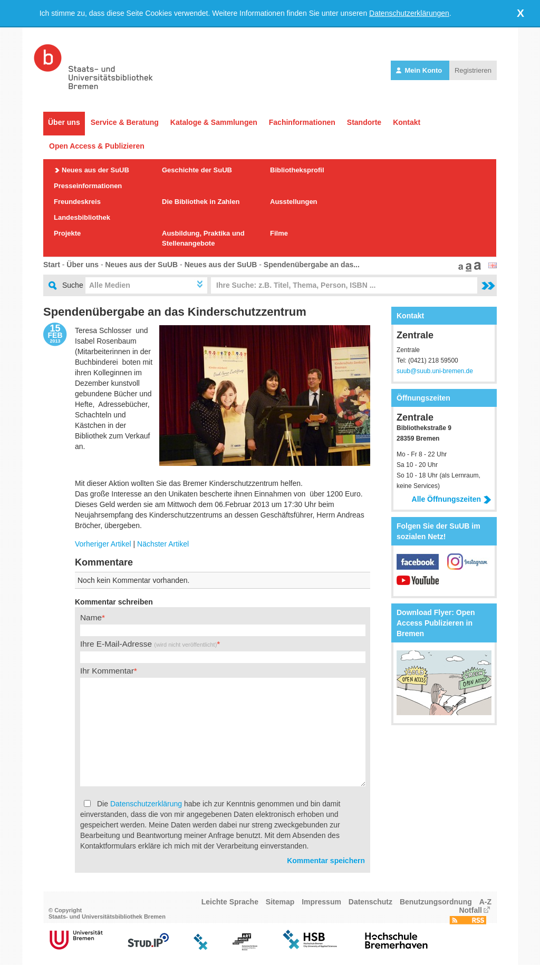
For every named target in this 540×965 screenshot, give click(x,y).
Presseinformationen (88, 186)
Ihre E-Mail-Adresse (148, 643)
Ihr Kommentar (107, 670)
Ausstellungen (293, 202)
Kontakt (406, 122)
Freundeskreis (77, 202)
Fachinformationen (302, 122)
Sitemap (280, 902)
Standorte (364, 122)
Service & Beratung (125, 122)
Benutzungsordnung (436, 902)
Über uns (64, 122)
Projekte (67, 233)
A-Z (485, 902)
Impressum (321, 902)
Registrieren (473, 70)
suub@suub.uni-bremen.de (435, 371)
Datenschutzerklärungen (409, 13)
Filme (279, 233)
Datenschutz (370, 902)
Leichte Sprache (229, 902)
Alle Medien (109, 285)
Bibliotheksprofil (297, 170)
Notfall (470, 910)
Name (91, 617)
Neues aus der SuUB (95, 170)
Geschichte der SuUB (197, 170)
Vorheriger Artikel (103, 544)
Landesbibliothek (82, 217)
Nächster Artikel (163, 544)
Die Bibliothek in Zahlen (200, 202)
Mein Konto (420, 70)
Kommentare (104, 562)
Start (51, 264)
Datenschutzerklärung (146, 804)
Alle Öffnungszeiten (451, 499)
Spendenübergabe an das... (312, 264)
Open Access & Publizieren (96, 146)
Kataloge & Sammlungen (213, 122)
